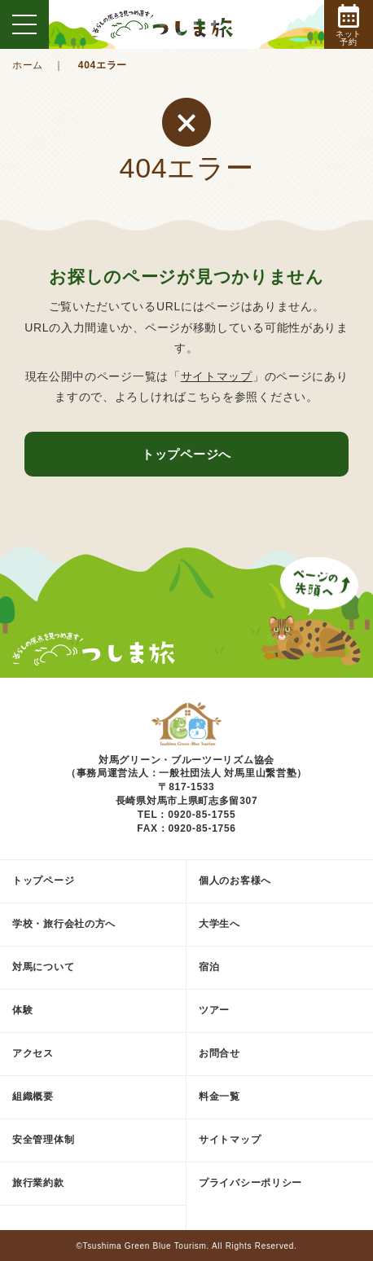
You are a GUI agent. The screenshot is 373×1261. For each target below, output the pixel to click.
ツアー (214, 1010)
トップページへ (186, 454)
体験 (22, 1010)
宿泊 (209, 967)
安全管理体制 (43, 1139)
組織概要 (33, 1096)
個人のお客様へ (235, 880)
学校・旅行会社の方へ (64, 923)
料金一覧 (219, 1096)
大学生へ (219, 923)
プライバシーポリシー (250, 1183)
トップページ (43, 880)
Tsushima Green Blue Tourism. (145, 1245)
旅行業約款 (38, 1183)
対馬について (43, 967)
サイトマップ (216, 376)
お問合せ (219, 1053)
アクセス (33, 1053)
